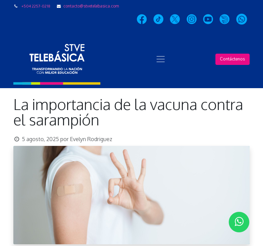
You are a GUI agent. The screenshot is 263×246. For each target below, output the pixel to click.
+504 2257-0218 (35, 6)
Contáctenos (232, 59)
